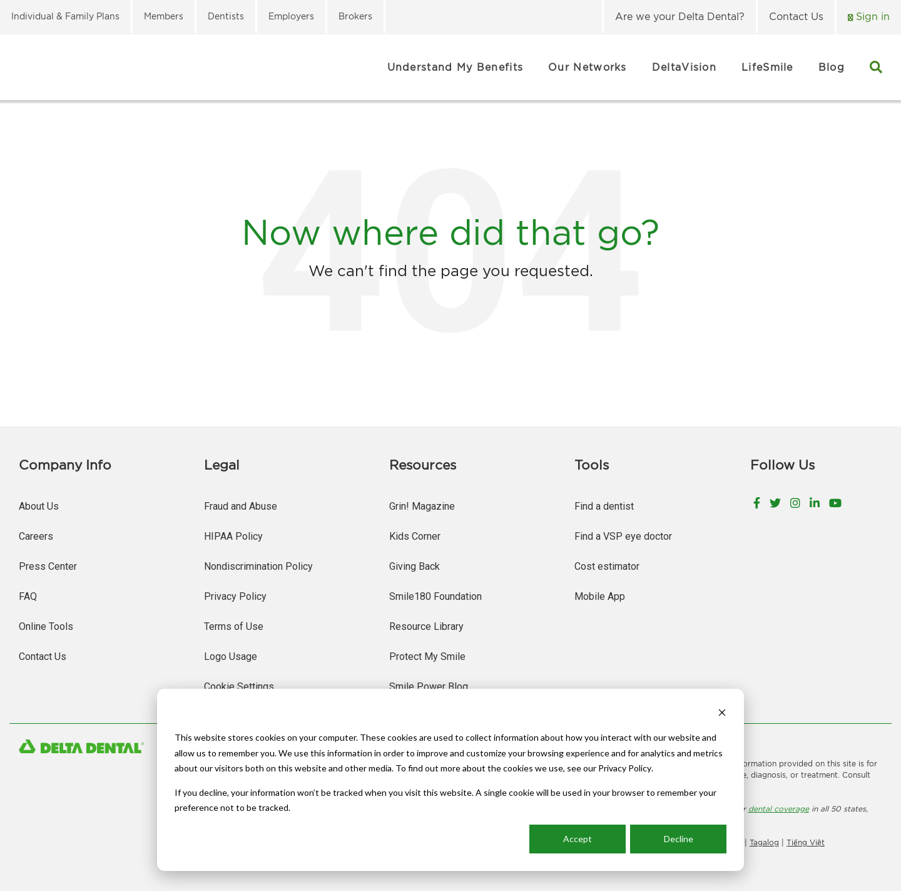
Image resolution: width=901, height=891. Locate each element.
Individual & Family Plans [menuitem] (65, 16)
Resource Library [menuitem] (426, 626)
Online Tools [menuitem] (46, 626)
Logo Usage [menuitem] (230, 656)
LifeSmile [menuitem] (767, 67)
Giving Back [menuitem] (414, 566)
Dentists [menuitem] (226, 16)
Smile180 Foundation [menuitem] (435, 596)
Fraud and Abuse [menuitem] (240, 506)
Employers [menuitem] (291, 16)
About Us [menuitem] (39, 506)
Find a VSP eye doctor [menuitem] (623, 536)
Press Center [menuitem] (48, 566)
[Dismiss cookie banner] (722, 714)
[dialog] (450, 780)
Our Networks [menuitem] (587, 67)
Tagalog (764, 842)
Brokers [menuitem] (355, 16)
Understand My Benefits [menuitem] (455, 67)
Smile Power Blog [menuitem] (428, 687)
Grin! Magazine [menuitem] (422, 506)
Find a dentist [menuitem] (604, 506)
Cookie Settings (239, 687)
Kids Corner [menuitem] (414, 536)
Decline (678, 838)
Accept (577, 838)
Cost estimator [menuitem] (606, 566)
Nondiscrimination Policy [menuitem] (258, 566)
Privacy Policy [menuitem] (235, 596)
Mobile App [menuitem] (599, 596)
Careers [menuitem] (36, 536)
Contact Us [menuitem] (796, 16)
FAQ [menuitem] (28, 596)
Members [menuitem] (163, 16)
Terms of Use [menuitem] (233, 626)
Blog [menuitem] (831, 67)
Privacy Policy (624, 768)
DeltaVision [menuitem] (684, 67)
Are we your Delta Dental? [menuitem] (680, 16)
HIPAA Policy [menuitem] (233, 536)
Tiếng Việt (805, 842)
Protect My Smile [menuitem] (427, 656)
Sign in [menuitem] (871, 16)
